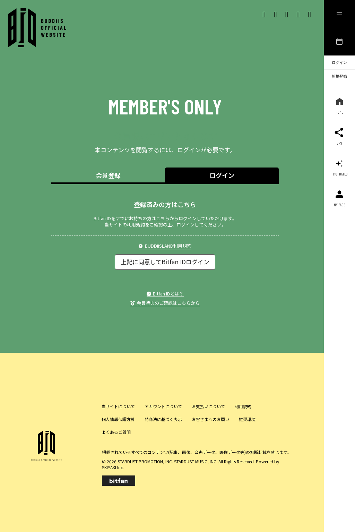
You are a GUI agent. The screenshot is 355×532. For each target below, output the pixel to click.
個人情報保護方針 (118, 419)
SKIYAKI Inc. (113, 467)
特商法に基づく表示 (163, 419)
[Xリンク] (264, 14)
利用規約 (243, 406)
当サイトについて (118, 406)
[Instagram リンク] (275, 14)
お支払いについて (208, 406)
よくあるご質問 (116, 432)
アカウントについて (163, 406)
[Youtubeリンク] (298, 14)
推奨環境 (247, 419)
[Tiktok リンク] (286, 14)
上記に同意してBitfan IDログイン (165, 261)
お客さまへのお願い (210, 419)
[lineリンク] (309, 14)
